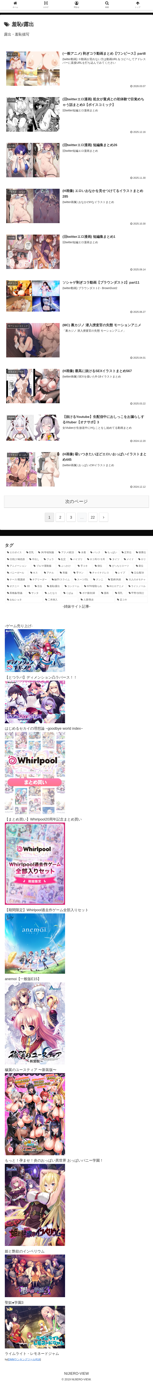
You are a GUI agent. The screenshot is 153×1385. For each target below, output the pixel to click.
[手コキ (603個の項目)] (84, 566)
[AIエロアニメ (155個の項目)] (115, 586)
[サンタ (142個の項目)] (34, 593)
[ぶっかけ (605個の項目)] (66, 566)
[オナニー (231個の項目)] (13, 586)
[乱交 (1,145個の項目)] (62, 559)
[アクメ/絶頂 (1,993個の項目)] (66, 552)
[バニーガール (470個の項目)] (16, 572)
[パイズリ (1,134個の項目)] (76, 559)
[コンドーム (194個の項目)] (72, 586)
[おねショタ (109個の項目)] (24, 600)
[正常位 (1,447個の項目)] (127, 552)
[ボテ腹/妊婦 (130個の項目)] (88, 593)
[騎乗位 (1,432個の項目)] (141, 552)
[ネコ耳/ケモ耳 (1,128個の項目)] (96, 559)
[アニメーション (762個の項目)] (18, 566)
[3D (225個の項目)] (27, 586)
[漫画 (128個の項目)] (105, 593)
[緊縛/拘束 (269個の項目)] (114, 579)
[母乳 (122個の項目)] (119, 593)
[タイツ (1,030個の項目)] (114, 559)
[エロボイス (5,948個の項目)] (14, 552)
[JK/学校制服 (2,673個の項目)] (46, 552)
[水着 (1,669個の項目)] (82, 552)
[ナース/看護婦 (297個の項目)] (16, 579)
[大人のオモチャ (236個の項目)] (136, 579)
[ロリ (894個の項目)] (142, 559)
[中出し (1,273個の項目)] (34, 559)
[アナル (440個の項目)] (49, 572)
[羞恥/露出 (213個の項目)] (53, 586)
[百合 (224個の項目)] (38, 586)
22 (93, 517)
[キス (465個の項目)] (35, 572)
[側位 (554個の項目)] (100, 566)
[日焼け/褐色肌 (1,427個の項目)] (16, 559)
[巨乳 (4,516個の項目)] (30, 552)
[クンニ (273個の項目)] (98, 579)
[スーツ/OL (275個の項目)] (82, 579)
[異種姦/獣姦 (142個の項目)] (15, 593)
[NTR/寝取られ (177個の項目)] (93, 586)
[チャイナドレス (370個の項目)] (100, 572)
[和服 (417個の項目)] (64, 572)
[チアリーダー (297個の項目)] (38, 579)
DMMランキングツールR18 (24, 1358)
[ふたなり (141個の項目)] (52, 593)
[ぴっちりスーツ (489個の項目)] (120, 566)
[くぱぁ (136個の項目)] (69, 593)
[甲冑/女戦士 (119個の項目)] (137, 593)
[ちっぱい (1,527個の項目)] (111, 552)
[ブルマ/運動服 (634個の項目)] (44, 566)
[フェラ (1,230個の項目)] (49, 559)
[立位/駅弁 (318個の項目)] (139, 572)
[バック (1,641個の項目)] (95, 552)
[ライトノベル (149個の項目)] (137, 586)
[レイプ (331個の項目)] (121, 572)
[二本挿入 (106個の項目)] (60, 600)
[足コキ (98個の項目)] (131, 600)
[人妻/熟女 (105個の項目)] (96, 600)
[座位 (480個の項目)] (141, 566)
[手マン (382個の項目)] (79, 572)
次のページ (76, 501)
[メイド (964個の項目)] (129, 559)
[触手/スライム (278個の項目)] (61, 579)
